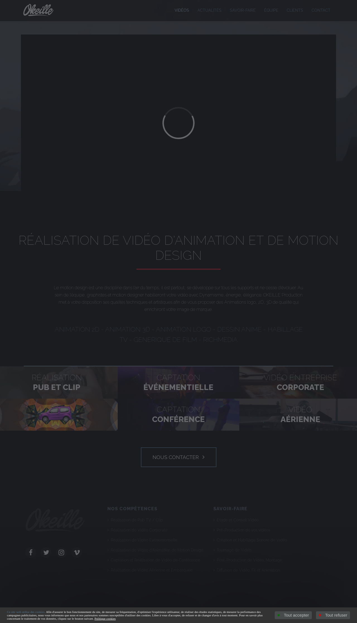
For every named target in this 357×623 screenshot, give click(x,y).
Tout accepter (293, 615)
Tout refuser (333, 615)
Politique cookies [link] (105, 618)
